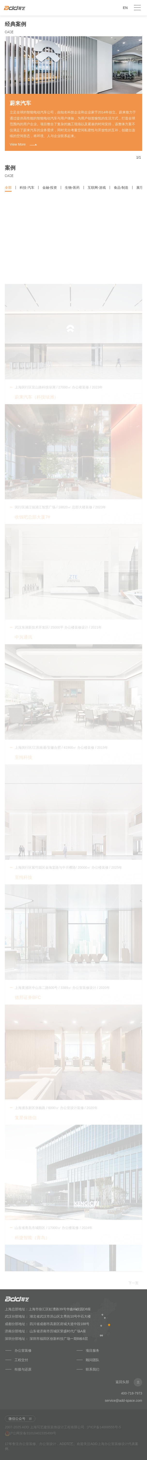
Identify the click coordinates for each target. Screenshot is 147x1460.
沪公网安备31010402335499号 (30, 1433)
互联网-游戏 (97, 192)
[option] (73, 93)
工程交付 (21, 1360)
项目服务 (92, 1350)
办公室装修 (23, 1350)
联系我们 (92, 1369)
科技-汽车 (27, 192)
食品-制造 (121, 192)
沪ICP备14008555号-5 (104, 1427)
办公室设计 (47, 1444)
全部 (8, 192)
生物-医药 (72, 192)
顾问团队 (93, 1360)
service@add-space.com (123, 1400)
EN (125, 8)
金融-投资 (49, 192)
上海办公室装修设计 (113, 1444)
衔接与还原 (23, 1369)
